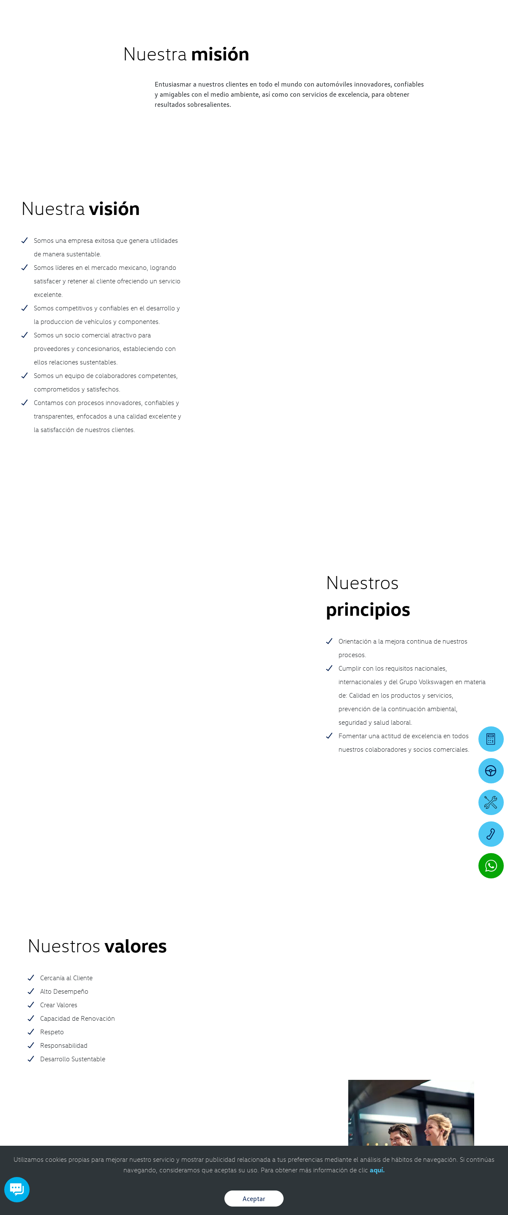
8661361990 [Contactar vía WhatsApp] (392, 1038)
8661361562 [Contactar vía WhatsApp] (182, 1030)
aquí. (377, 1170)
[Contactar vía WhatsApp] (491, 865)
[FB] (463, 983)
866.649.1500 (111, 1006)
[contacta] (41, 1030)
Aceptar (254, 1198)
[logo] (313, 30)
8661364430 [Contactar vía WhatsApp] (111, 1024)
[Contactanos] (384, 12)
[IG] (463, 1000)
